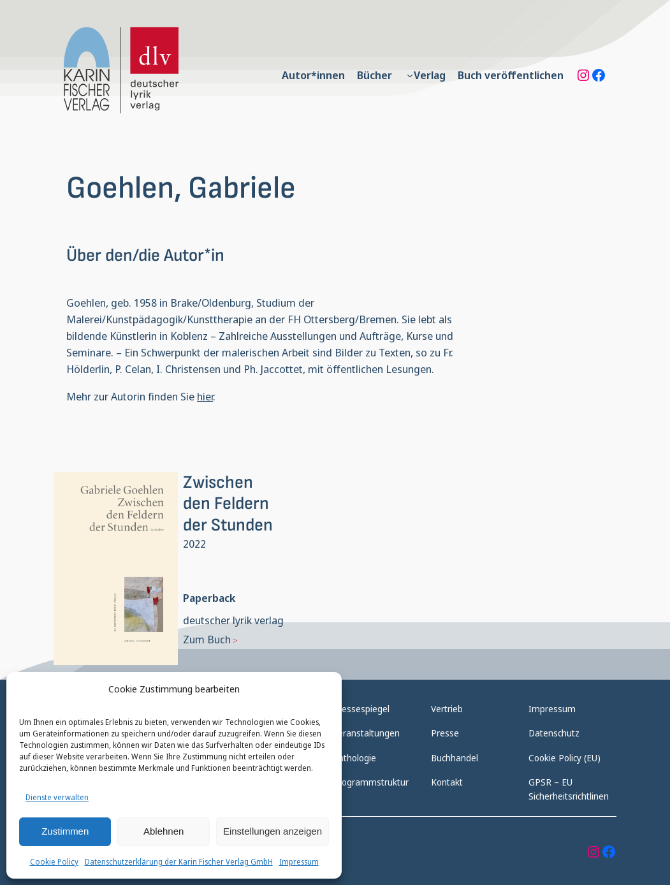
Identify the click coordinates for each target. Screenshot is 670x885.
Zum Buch (207, 639)
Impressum (299, 861)
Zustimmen (65, 831)
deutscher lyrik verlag (233, 620)
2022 (194, 543)
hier (205, 396)
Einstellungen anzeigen (272, 831)
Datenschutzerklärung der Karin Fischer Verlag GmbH (179, 861)
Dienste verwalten (57, 797)
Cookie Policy (54, 861)
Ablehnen (163, 831)
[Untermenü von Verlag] (410, 75)
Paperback (209, 597)
